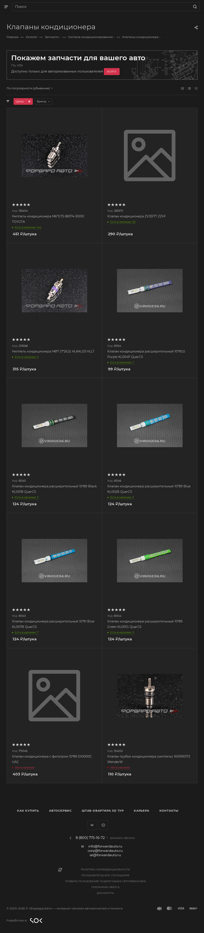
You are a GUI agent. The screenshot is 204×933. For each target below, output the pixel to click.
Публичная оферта (106, 887)
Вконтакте (92, 825)
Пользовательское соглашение (105, 875)
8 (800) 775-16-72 (90, 838)
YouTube (103, 825)
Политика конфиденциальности (105, 869)
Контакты (168, 810)
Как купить (28, 810)
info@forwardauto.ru (105, 846)
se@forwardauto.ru (105, 855)
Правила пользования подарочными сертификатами (105, 881)
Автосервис (60, 810)
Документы (105, 893)
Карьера (141, 810)
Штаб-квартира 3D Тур (103, 810)
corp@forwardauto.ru (105, 851)
